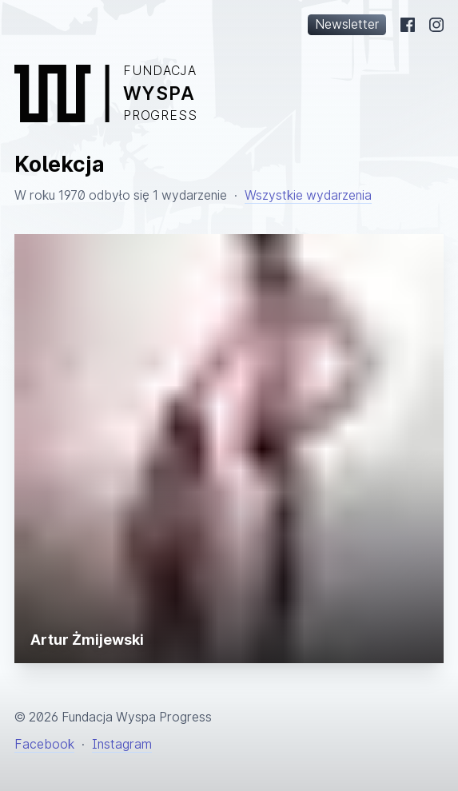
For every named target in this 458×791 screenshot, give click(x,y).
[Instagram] (436, 25)
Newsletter (347, 24)
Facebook (44, 744)
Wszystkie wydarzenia (308, 195)
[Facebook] (407, 25)
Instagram (122, 744)
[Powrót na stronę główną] (228, 93)
